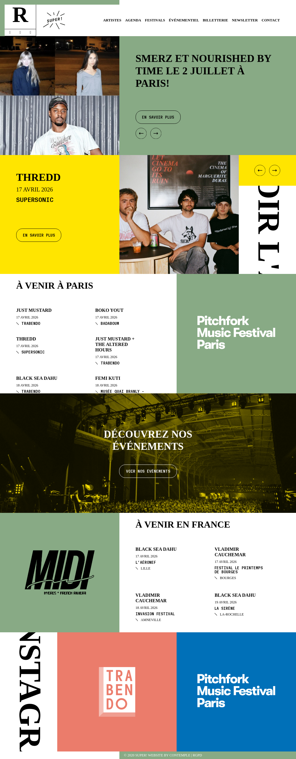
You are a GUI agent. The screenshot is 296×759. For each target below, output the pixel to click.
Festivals (155, 20)
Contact (271, 20)
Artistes (112, 20)
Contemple (179, 755)
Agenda (133, 20)
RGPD (197, 755)
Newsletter (245, 20)
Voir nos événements (148, 471)
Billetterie (215, 20)
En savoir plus (39, 235)
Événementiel (184, 20)
